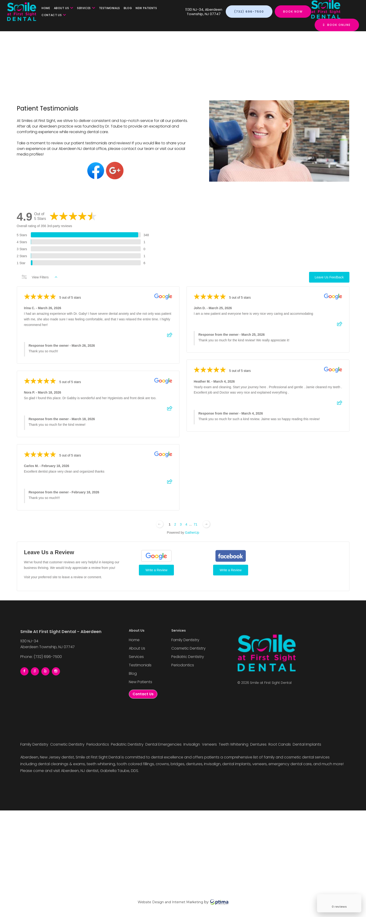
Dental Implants (307, 744)
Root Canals (280, 744)
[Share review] (169, 339)
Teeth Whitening (234, 744)
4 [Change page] (186, 527)
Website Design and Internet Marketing (170, 902)
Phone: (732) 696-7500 (41, 656)
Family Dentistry (185, 640)
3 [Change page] (181, 527)
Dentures (258, 744)
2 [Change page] (175, 527)
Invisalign (192, 744)
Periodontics (182, 665)
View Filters (39, 280)
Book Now (293, 12)
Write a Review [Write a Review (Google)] (156, 573)
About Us (63, 8)
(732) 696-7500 (249, 12)
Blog (128, 8)
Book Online (337, 25)
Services (86, 8)
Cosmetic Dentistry (188, 648)
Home (46, 8)
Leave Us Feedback (329, 280)
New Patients (146, 8)
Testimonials (109, 8)
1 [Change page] (170, 527)
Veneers (210, 744)
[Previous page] (159, 527)
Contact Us (54, 15)
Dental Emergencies (164, 744)
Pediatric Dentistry (187, 656)
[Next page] (206, 527)
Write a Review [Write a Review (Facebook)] (231, 573)
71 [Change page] (195, 527)
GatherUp (192, 535)
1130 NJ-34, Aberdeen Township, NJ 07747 (203, 11)
